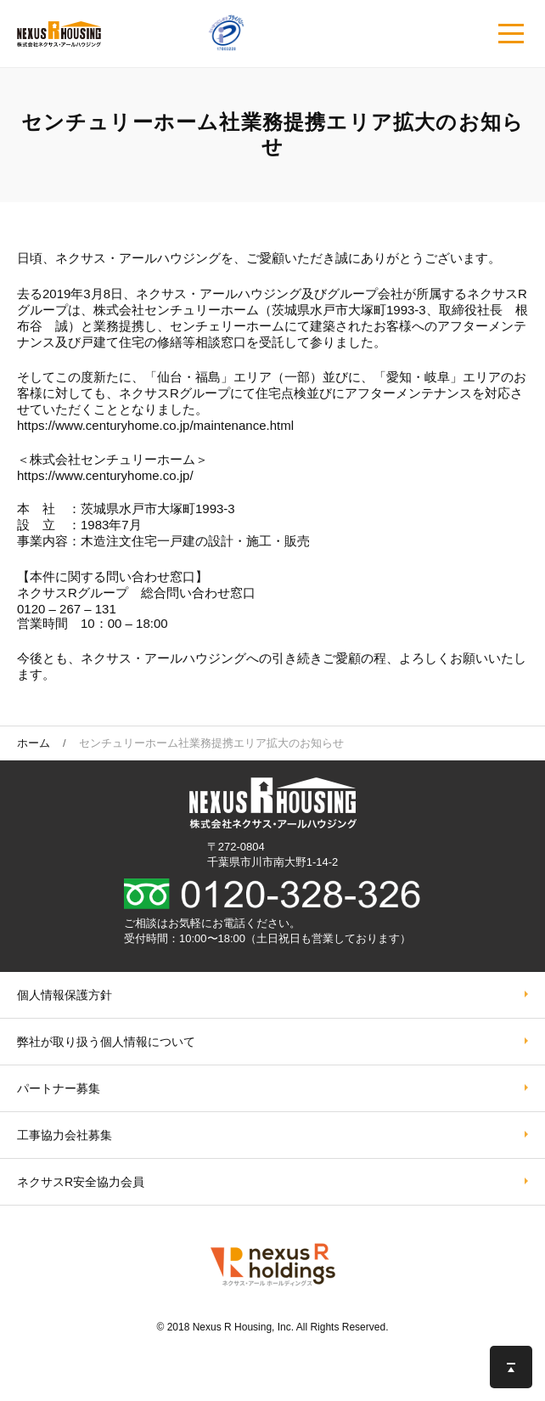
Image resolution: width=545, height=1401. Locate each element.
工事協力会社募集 (64, 1135)
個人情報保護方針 (64, 995)
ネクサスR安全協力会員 (80, 1182)
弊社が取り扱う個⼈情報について (106, 1041)
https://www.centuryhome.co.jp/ (105, 475)
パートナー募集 (58, 1088)
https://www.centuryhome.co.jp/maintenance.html (155, 425)
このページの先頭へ (511, 1367)
